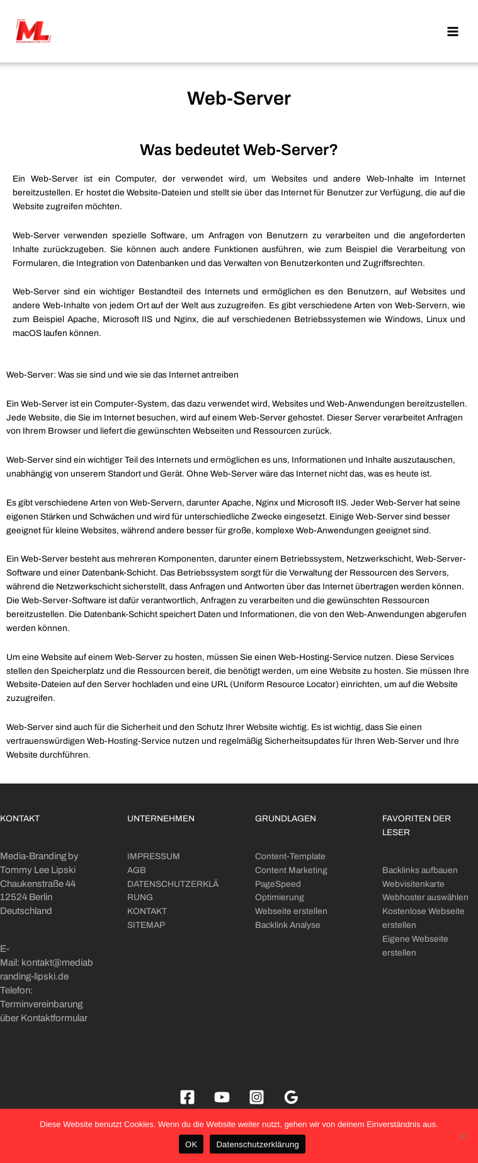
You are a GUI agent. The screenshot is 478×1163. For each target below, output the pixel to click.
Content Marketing (291, 870)
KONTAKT (147, 911)
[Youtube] (222, 1097)
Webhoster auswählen (425, 897)
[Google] (291, 1097)
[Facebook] (187, 1097)
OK (191, 1144)
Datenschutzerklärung (257, 1144)
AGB (136, 870)
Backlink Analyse (288, 925)
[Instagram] (257, 1097)
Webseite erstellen (291, 911)
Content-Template (290, 856)
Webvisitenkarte (413, 884)
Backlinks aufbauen (420, 870)
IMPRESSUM (153, 856)
